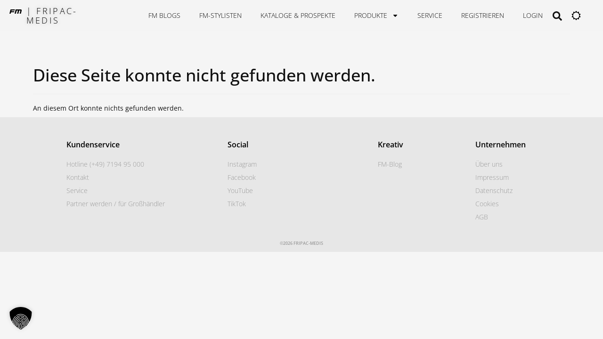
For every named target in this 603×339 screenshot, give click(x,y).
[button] (20, 318)
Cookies (487, 203)
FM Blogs (164, 15)
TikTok (237, 203)
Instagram (242, 164)
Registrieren (482, 15)
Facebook (242, 177)
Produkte (376, 16)
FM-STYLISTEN (220, 15)
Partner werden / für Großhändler (115, 203)
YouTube (240, 190)
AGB (481, 216)
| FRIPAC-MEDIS (52, 15)
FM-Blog (390, 164)
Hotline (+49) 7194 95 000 (105, 164)
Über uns (489, 164)
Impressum (492, 177)
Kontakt (77, 177)
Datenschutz (494, 190)
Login (533, 15)
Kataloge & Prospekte (298, 15)
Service (429, 15)
